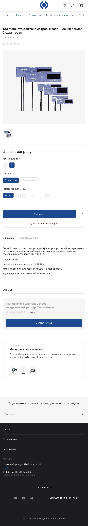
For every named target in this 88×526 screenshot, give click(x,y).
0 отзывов (29, 312)
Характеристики (28, 237)
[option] (44, 87)
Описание (8, 237)
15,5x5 (20, 195)
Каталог (20, 15)
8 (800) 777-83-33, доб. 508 (17, 472)
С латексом (11, 180)
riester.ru (7, 15)
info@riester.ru (10, 468)
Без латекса (29, 180)
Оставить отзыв (44, 322)
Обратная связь (44, 487)
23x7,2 (8, 195)
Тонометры (35, 15)
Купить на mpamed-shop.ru (44, 223)
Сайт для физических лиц (63, 497)
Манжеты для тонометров (59, 15)
